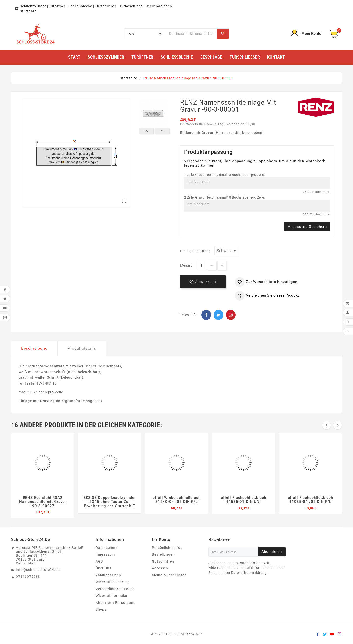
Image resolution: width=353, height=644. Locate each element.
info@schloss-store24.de (38, 570)
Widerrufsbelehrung (113, 582)
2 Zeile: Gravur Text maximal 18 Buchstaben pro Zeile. (224, 197)
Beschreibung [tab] (34, 348)
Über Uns (103, 568)
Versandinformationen (115, 589)
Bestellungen (163, 554)
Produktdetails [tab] (82, 348)
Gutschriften (163, 561)
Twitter (218, 315)
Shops (101, 609)
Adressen (160, 568)
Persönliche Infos (167, 548)
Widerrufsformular (112, 596)
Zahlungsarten (108, 575)
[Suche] (192, 34)
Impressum (105, 554)
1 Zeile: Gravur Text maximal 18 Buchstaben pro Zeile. (224, 175)
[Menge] (201, 265)
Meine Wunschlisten (169, 575)
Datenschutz (107, 548)
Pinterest (231, 315)
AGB (99, 561)
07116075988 (28, 576)
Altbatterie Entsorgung (116, 602)
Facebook (206, 315)
